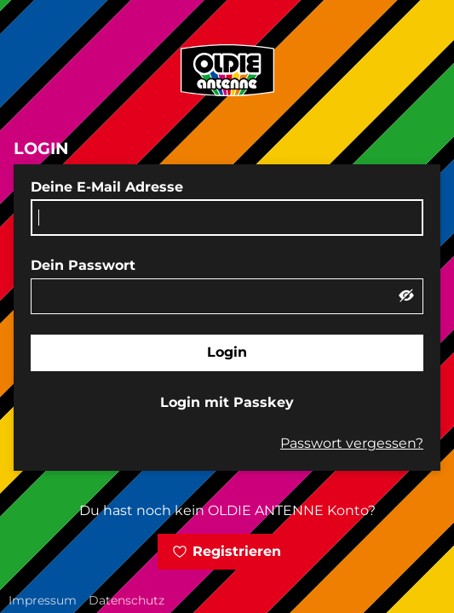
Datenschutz (126, 600)
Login (227, 352)
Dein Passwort (83, 265)
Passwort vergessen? (351, 443)
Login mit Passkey (227, 402)
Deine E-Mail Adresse (107, 187)
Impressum (43, 600)
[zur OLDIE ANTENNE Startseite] (227, 70)
